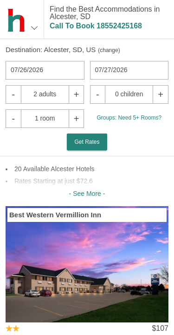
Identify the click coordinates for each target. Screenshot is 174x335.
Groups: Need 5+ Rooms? (129, 117)
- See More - (87, 193)
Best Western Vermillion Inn (55, 215)
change (109, 50)
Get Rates (86, 142)
